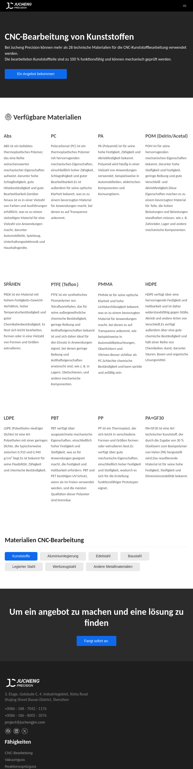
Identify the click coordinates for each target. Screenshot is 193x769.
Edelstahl (103, 556)
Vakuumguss (15, 760)
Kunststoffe (21, 556)
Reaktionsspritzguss (20, 766)
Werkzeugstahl (64, 567)
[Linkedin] (16, 731)
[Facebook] (8, 731)
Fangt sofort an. (96, 641)
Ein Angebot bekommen (36, 74)
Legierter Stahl (23, 567)
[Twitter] (24, 731)
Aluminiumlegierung (62, 556)
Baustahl (134, 556)
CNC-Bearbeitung (19, 753)
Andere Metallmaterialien (112, 567)
